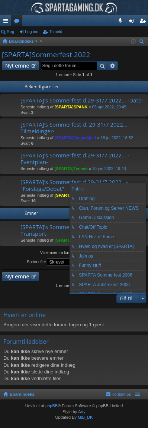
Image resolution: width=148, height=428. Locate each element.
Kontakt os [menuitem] (121, 394)
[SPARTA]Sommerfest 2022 (46, 54)
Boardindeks (22, 394)
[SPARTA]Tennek (71, 168)
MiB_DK (85, 417)
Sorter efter (50, 262)
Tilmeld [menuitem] (144, 22)
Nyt (17, 65)
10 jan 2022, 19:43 (109, 168)
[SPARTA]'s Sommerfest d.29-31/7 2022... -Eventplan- (74, 159)
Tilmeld (55, 31)
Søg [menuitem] (142, 42)
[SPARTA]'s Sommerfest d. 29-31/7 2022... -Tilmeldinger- (75, 128)
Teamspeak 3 (122, 22)
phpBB (51, 406)
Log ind (31, 31)
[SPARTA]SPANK (71, 107)
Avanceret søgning (113, 65)
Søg (10, 31)
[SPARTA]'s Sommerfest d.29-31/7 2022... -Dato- (82, 100)
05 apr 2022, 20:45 (109, 107)
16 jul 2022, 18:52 (116, 137)
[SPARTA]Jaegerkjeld (75, 137)
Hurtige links (7, 22)
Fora (18, 22)
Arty (82, 411)
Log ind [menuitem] (133, 22)
